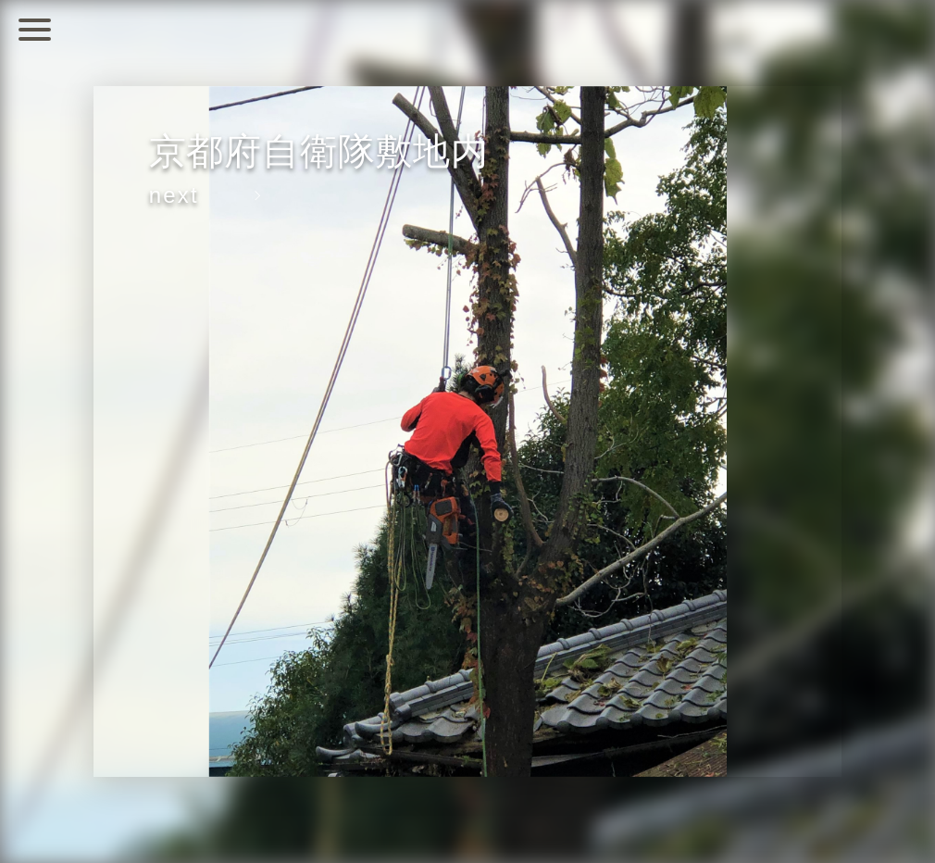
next (174, 195)
